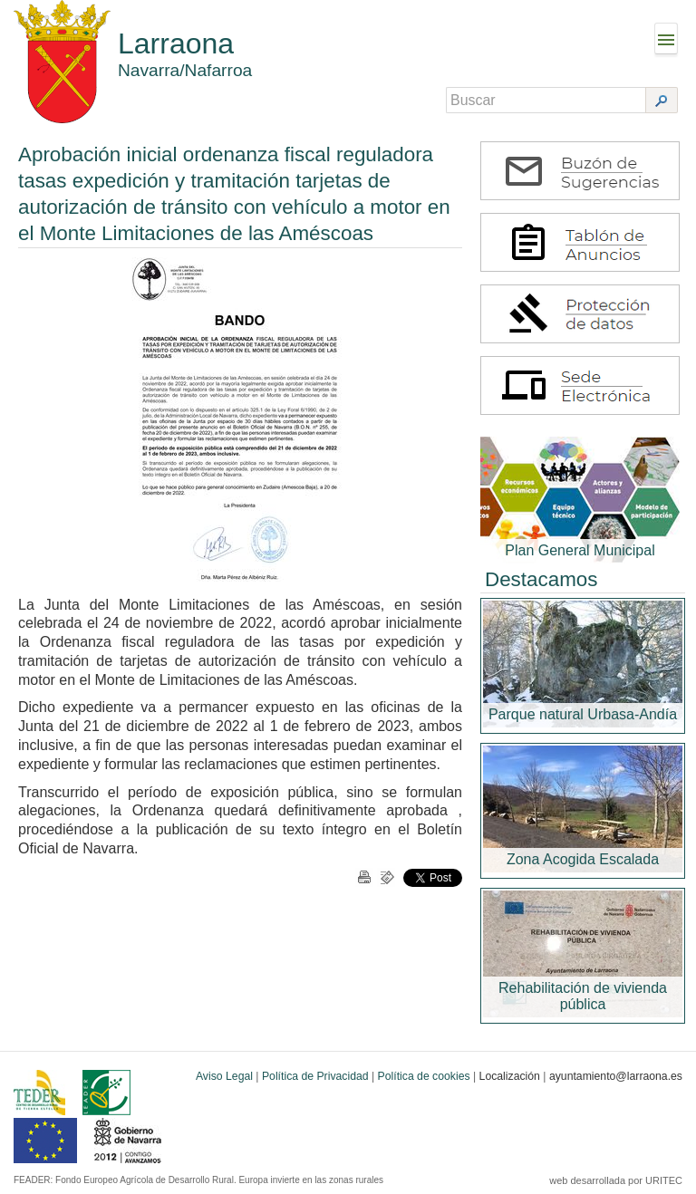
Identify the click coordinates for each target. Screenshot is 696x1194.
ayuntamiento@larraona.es (615, 1076)
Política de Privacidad (315, 1076)
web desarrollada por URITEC (615, 1180)
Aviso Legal (224, 1076)
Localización (509, 1076)
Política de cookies (424, 1076)
